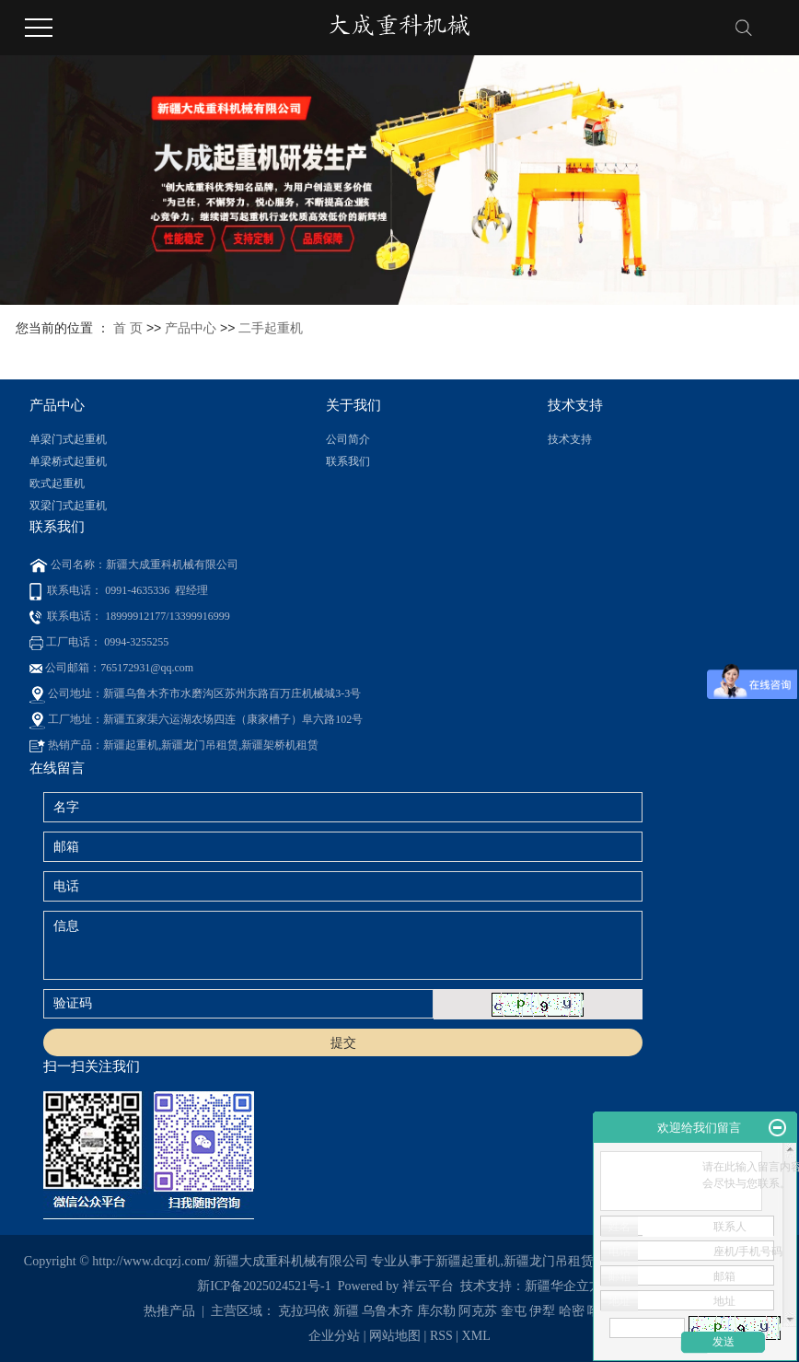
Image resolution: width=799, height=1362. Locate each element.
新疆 (346, 1311)
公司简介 (348, 439)
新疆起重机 (467, 1261)
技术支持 (570, 439)
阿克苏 (477, 1311)
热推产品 (169, 1311)
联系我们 (348, 461)
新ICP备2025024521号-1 (263, 1286)
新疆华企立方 (563, 1286)
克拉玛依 (304, 1311)
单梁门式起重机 (68, 439)
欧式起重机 (57, 483)
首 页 (128, 327)
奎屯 (514, 1311)
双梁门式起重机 (68, 505)
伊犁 (542, 1311)
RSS (441, 1336)
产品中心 (190, 327)
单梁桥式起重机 (68, 461)
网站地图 (396, 1336)
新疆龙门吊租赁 (549, 1261)
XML (476, 1336)
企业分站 (334, 1336)
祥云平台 (428, 1286)
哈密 (572, 1311)
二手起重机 (270, 327)
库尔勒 (436, 1311)
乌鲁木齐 (387, 1311)
